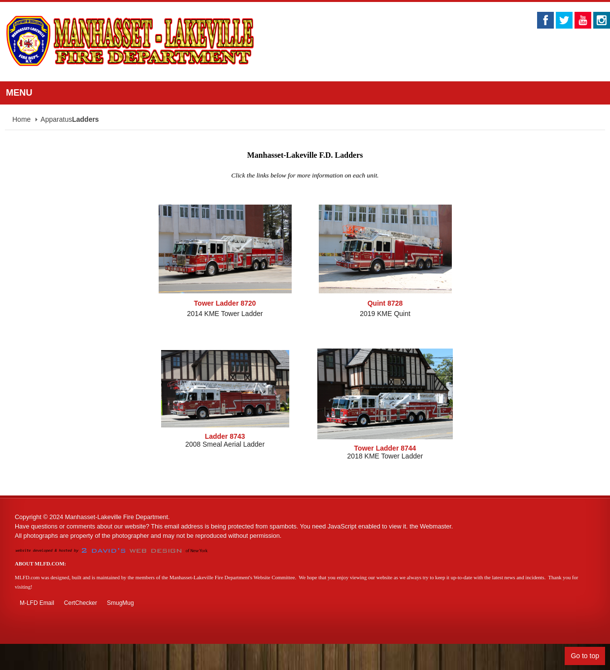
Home (21, 119)
